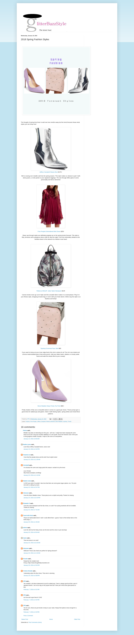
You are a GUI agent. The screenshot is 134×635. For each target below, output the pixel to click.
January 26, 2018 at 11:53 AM (32, 553)
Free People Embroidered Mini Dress (49, 231)
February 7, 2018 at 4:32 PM (31, 600)
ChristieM (26, 465)
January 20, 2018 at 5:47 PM (31, 487)
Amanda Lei (26, 455)
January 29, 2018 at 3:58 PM (31, 575)
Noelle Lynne (27, 444)
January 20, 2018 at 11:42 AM (32, 475)
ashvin (25, 527)
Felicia (25, 430)
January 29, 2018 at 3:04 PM (31, 565)
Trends (69, 421)
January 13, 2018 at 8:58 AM (31, 439)
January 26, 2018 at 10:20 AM (32, 542)
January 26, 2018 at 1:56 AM (31, 522)
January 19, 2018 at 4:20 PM (31, 449)
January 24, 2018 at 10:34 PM (32, 497)
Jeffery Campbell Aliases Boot (48, 172)
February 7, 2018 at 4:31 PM (31, 589)
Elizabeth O (26, 503)
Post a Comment (28, 615)
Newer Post (24, 619)
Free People (33, 421)
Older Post (77, 619)
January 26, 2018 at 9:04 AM (31, 532)
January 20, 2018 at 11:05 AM (32, 459)
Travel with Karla (28, 515)
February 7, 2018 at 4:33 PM (31, 612)
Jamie (25, 538)
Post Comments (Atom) (35, 622)
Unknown (26, 493)
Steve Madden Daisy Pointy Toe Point (49, 406)
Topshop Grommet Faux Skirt (49, 348)
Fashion (28, 421)
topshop (65, 421)
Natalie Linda (27, 481)
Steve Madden (59, 421)
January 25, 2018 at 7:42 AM (31, 510)
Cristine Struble (27, 571)
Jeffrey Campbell (41, 421)
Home (51, 619)
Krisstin (25, 558)
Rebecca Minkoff (50, 421)
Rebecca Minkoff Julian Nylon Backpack (49, 291)
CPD (24, 581)
